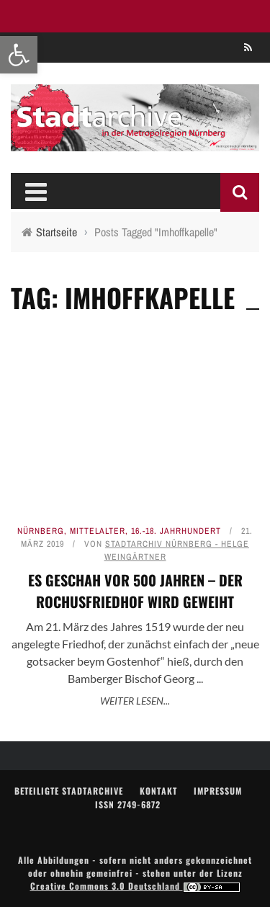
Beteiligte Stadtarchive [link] (68, 791)
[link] (18, 54)
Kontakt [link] (158, 791)
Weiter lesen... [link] (135, 700)
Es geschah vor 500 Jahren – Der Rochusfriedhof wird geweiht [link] (135, 590)
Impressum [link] (218, 791)
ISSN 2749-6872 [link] (128, 804)
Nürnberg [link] (40, 531)
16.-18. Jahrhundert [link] (176, 531)
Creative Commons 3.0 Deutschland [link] (135, 886)
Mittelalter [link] (97, 531)
